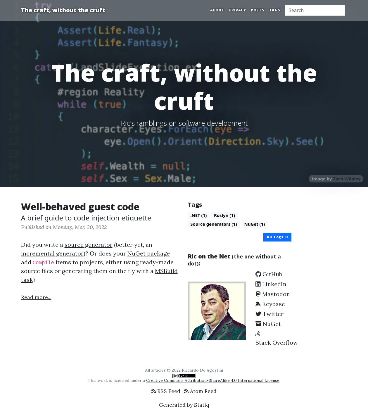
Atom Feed (200, 391)
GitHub (268, 274)
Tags (274, 10)
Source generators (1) (213, 224)
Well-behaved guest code (80, 206)
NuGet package (148, 253)
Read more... (36, 297)
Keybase (270, 304)
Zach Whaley (346, 179)
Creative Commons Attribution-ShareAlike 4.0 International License (212, 380)
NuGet (268, 323)
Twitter (269, 314)
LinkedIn (270, 284)
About (217, 10)
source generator (89, 244)
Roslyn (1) (224, 215)
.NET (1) (198, 215)
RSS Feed (165, 391)
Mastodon (272, 294)
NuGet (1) (254, 224)
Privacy (237, 10)
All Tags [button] (277, 236)
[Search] (315, 10)
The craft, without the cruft (63, 10)
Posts (258, 10)
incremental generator (52, 253)
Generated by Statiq (184, 404)
